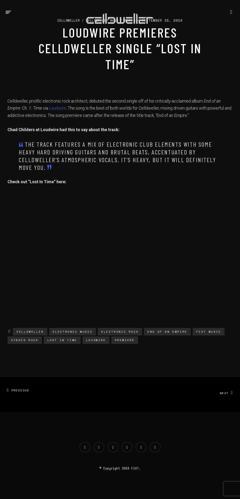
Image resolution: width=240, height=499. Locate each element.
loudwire (96, 340)
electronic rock (120, 332)
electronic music (73, 332)
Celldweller (30, 332)
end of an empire (167, 332)
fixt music (208, 332)
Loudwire (57, 108)
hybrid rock (24, 340)
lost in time (62, 340)
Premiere (125, 340)
